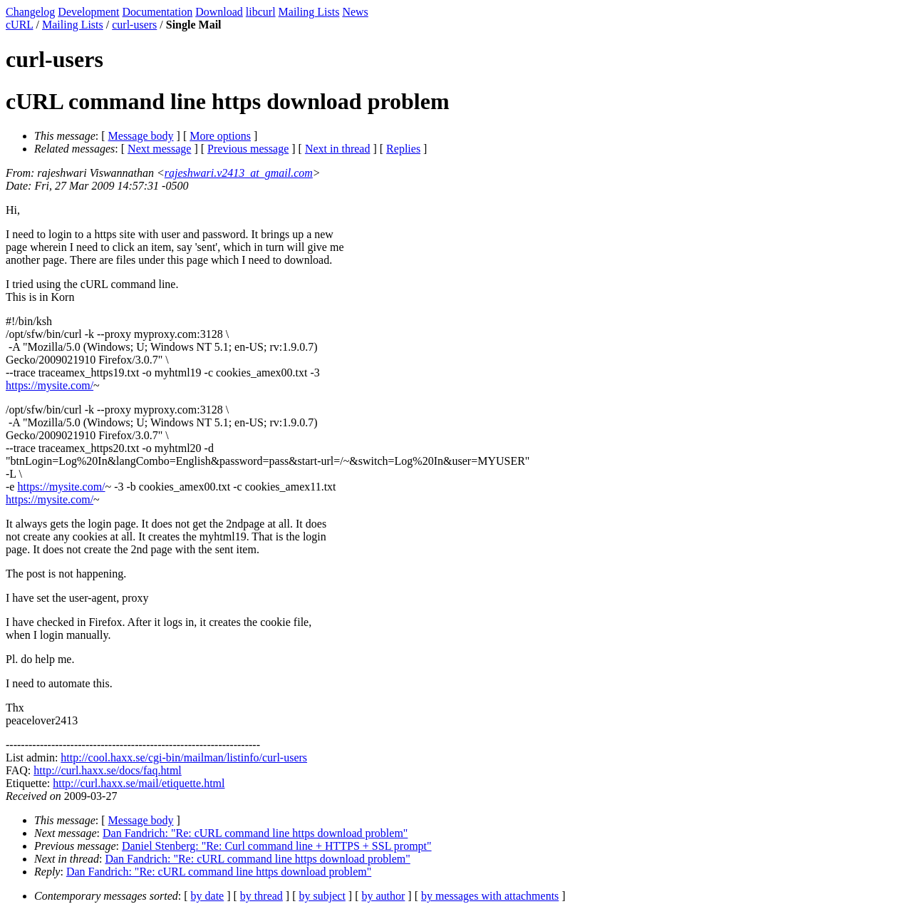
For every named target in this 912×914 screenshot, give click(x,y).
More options (220, 136)
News (355, 12)
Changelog (30, 12)
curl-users (134, 25)
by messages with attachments (490, 896)
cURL (19, 25)
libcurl (261, 12)
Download (219, 12)
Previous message (248, 149)
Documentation (158, 12)
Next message (159, 149)
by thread (261, 896)
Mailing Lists (309, 12)
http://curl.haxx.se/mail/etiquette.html (138, 783)
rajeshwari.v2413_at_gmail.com (239, 173)
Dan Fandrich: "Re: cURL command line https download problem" (255, 833)
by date (207, 896)
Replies (403, 149)
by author (383, 896)
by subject (322, 896)
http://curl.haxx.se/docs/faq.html (107, 770)
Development (88, 12)
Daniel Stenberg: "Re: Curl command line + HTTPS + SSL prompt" (277, 846)
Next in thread (337, 149)
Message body (141, 136)
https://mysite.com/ (49, 385)
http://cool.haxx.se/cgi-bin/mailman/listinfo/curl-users (184, 757)
